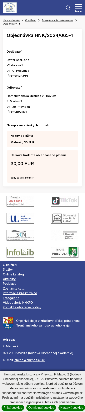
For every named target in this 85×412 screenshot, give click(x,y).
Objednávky (10, 23)
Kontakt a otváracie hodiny (22, 307)
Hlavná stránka (11, 20)
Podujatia (9, 283)
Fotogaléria (11, 298)
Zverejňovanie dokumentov (57, 20)
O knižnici (30, 20)
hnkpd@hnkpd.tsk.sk (29, 360)
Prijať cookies (12, 407)
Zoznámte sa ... (14, 288)
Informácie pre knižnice (20, 293)
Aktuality (9, 279)
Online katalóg (13, 274)
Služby (8, 269)
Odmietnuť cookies (41, 407)
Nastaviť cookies (71, 407)
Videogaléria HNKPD (18, 302)
